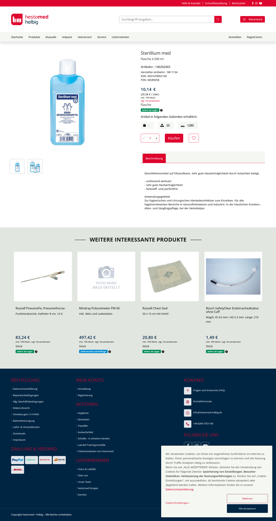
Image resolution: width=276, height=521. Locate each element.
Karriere (82, 494)
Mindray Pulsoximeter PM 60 (99, 308)
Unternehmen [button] (120, 37)
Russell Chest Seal (154, 308)
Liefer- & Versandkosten (26, 427)
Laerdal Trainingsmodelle (91, 445)
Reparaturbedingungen (26, 395)
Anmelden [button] (235, 37)
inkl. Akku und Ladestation (95, 313)
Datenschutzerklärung (25, 388)
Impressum (19, 439)
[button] (161, 110)
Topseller (83, 425)
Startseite (17, 37)
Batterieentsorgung (23, 420)
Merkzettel (238, 3)
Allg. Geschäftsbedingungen (28, 401)
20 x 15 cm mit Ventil (155, 313)
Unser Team (84, 482)
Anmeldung (84, 388)
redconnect (85, 37)
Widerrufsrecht (21, 408)
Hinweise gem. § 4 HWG (26, 414)
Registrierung (85, 395)
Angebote (83, 413)
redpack (67, 37)
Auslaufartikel (85, 432)
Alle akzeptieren (247, 508)
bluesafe (51, 37)
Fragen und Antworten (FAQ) (209, 390)
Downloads (19, 433)
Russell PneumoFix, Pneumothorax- (41, 308)
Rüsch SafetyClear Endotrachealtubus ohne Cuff (232, 310)
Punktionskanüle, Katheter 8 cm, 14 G (39, 313)
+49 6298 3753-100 (203, 423)
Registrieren (254, 37)
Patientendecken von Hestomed (96, 451)
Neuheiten (83, 419)
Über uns (83, 475)
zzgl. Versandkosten (150, 100)
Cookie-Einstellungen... (178, 502)
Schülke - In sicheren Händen (94, 438)
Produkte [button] (34, 37)
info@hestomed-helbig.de (207, 412)
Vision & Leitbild (87, 469)
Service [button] (101, 37)
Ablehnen (247, 498)
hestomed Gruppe (88, 488)
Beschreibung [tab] (154, 158)
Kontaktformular (202, 401)
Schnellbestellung (216, 3)
